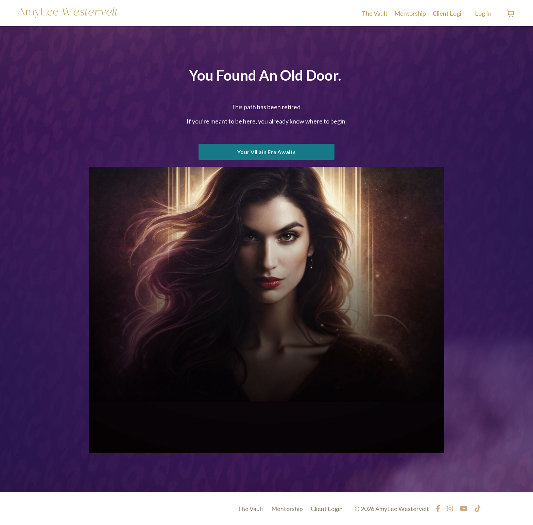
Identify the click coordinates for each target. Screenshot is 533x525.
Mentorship (410, 13)
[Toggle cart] (510, 13)
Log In (483, 13)
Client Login (449, 13)
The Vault (375, 13)
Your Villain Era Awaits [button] (266, 152)
